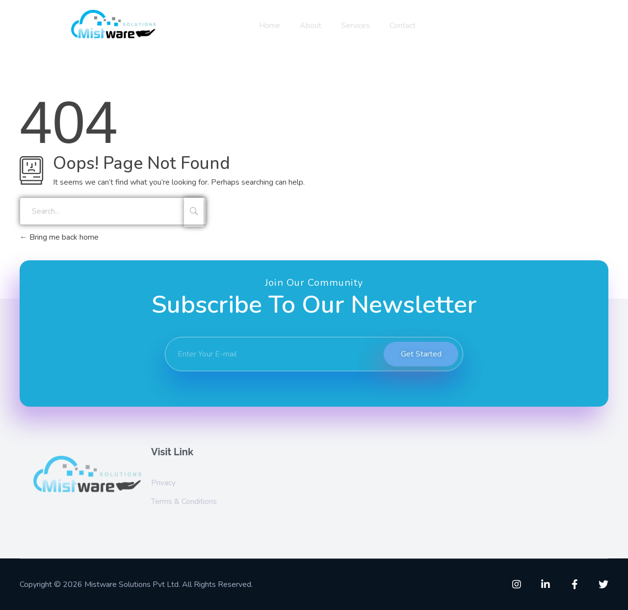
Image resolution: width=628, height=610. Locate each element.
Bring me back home (59, 237)
